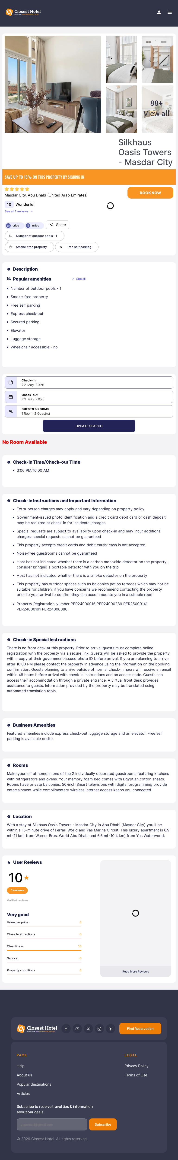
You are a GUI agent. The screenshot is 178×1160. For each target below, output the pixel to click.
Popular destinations (34, 1084)
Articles (23, 1093)
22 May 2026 (33, 385)
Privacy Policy (137, 1065)
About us (24, 1075)
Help (21, 1065)
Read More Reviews (135, 971)
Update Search (89, 426)
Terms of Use (136, 1075)
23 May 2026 (33, 399)
